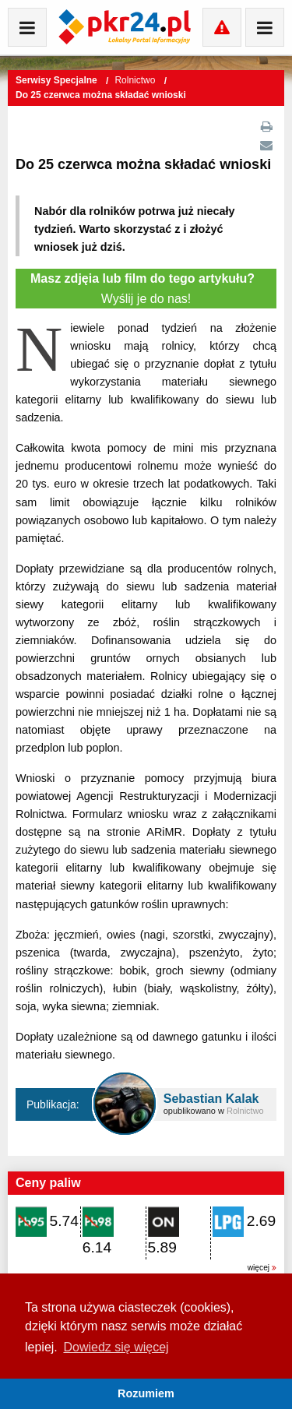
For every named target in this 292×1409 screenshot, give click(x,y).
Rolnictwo (135, 80)
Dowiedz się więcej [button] (115, 1347)
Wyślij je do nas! (146, 288)
